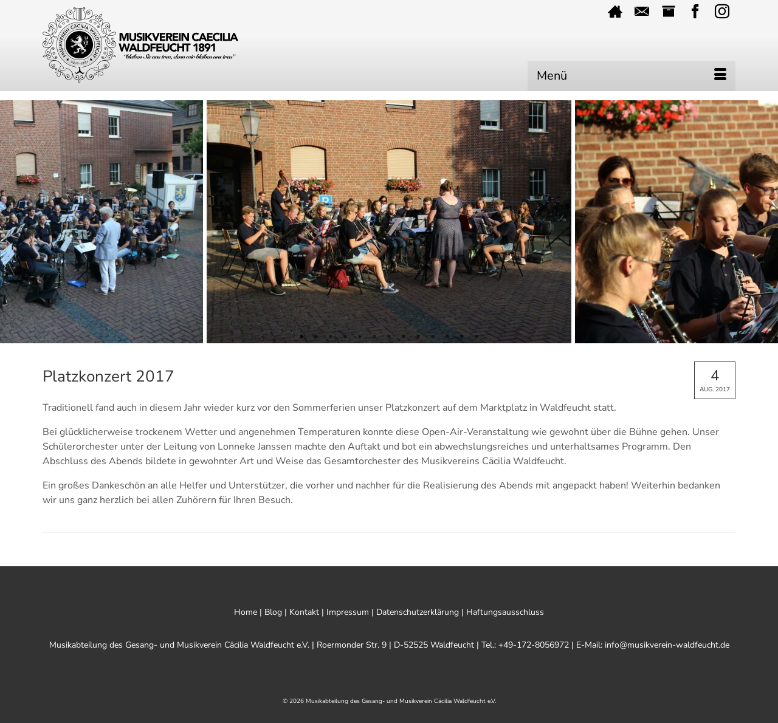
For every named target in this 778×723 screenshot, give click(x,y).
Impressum (347, 612)
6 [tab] (374, 337)
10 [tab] (433, 337)
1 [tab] (301, 337)
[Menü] (631, 76)
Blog (273, 612)
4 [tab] (345, 337)
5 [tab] (360, 337)
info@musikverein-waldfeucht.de (667, 645)
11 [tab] (447, 337)
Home (245, 612)
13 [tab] (476, 337)
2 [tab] (316, 337)
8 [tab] (404, 337)
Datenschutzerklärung (417, 612)
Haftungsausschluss (505, 612)
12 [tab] (462, 337)
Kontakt (304, 612)
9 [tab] (418, 337)
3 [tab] (331, 337)
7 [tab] (389, 337)
